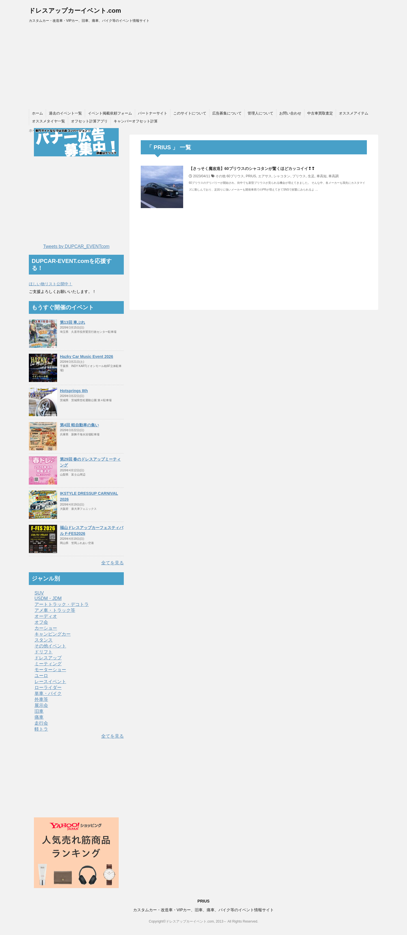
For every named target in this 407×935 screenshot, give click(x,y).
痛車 (39, 717)
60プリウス (235, 176)
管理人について (260, 113)
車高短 (322, 176)
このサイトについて (189, 113)
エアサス (265, 176)
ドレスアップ (48, 657)
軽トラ (41, 729)
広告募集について (227, 113)
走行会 (41, 723)
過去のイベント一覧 (65, 113)
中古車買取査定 (320, 113)
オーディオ (45, 616)
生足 (311, 176)
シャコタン (281, 176)
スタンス (43, 640)
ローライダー (48, 687)
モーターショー (50, 669)
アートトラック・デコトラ (61, 604)
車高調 (333, 176)
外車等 (41, 699)
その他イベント (50, 646)
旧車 (39, 711)
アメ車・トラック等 (54, 610)
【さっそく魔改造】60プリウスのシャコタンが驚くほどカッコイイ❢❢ (252, 168)
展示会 (41, 705)
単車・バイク (48, 693)
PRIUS (251, 176)
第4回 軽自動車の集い (79, 425)
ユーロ (41, 675)
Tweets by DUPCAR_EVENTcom (76, 246)
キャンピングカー (52, 634)
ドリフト (43, 651)
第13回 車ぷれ (72, 322)
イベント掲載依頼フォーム (110, 113)
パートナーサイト (152, 113)
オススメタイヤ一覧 (48, 121)
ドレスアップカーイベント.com (75, 10)
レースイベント (50, 681)
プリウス (299, 176)
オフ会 (41, 622)
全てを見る (112, 562)
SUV (39, 593)
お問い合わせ (290, 113)
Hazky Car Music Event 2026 (86, 356)
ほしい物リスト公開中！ (50, 284)
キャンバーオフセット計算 (136, 121)
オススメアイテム (353, 113)
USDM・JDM (48, 598)
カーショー (45, 628)
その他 (220, 176)
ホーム (37, 113)
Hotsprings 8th (74, 390)
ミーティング (48, 663)
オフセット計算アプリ (89, 121)
